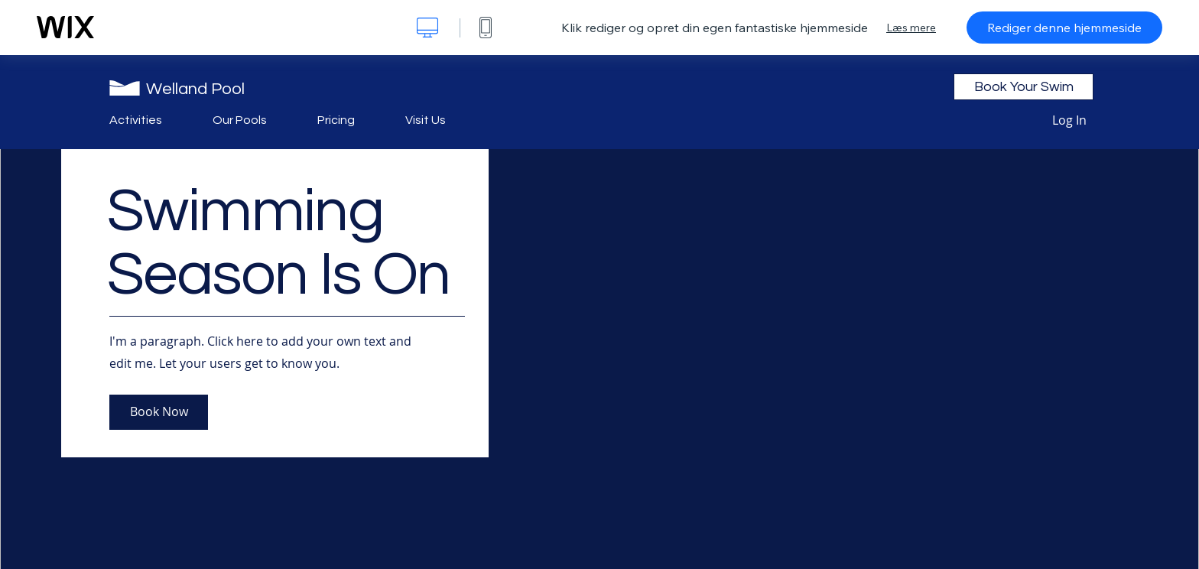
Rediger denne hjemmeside (1064, 27)
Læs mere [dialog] (911, 27)
